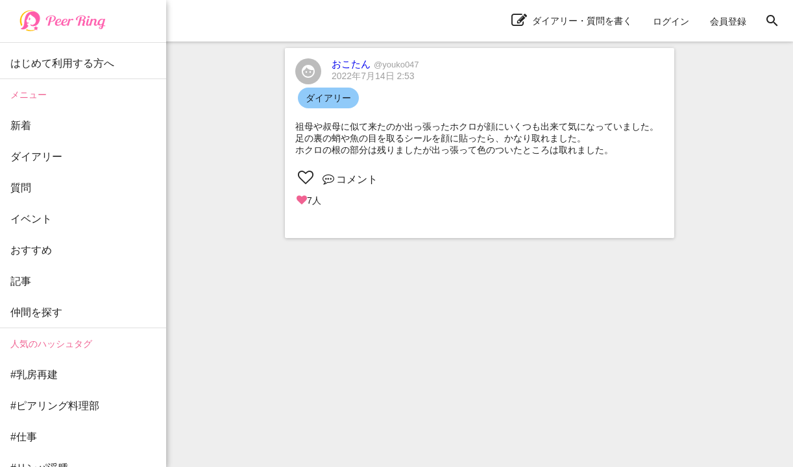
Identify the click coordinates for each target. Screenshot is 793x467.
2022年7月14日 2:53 (373, 76)
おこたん (375, 63)
